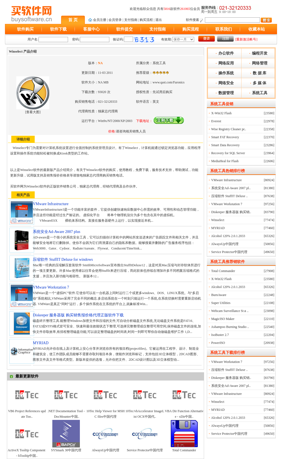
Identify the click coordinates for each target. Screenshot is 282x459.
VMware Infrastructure (226, 180)
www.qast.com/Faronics (169, 82)
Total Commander (184, 450)
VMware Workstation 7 (226, 204)
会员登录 (115, 20)
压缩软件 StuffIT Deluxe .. (229, 196)
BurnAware (218, 295)
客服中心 (91, 29)
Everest (216, 121)
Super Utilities (221, 303)
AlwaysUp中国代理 (105, 450)
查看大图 (32, 112)
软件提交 (124, 29)
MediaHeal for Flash (224, 161)
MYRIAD (218, 228)
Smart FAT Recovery (225, 137)
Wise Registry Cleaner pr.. (228, 129)
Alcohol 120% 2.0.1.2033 (228, 236)
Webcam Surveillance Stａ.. (230, 311)
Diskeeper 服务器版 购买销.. (231, 212)
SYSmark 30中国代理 (66, 450)
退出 (158, 20)
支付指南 (130, 20)
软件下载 (58, 29)
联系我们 (223, 29)
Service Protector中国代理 (145, 450)
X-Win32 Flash (221, 113)
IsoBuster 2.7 (220, 335)
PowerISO (218, 343)
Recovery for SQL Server (228, 153)
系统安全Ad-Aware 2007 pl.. (231, 188)
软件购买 (25, 29)
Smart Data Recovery (225, 145)
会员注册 (99, 20)
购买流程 (146, 20)
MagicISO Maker (222, 319)
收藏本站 (256, 29)
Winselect (217, 220)
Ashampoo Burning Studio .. (230, 327)
